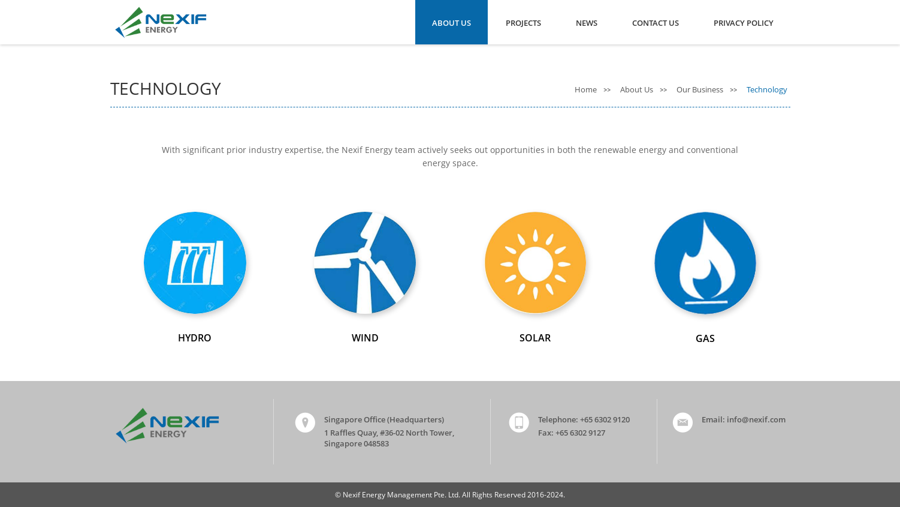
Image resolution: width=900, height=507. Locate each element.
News (586, 22)
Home (587, 89)
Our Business (700, 89)
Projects (523, 22)
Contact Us (655, 22)
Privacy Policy (744, 22)
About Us (451, 22)
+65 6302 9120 (605, 419)
